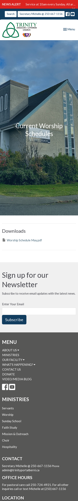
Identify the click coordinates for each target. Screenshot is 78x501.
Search (11, 13)
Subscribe (14, 319)
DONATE (8, 374)
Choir (5, 440)
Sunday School (11, 421)
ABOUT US (10, 350)
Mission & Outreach (15, 434)
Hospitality (9, 447)
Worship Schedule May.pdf (22, 240)
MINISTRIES (10, 355)
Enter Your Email (13, 304)
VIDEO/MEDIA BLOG (17, 379)
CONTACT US (11, 369)
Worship (7, 414)
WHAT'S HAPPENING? (18, 364)
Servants (8, 408)
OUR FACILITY (13, 360)
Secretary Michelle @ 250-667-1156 (41, 13)
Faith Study (9, 427)
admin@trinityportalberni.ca (20, 470)
